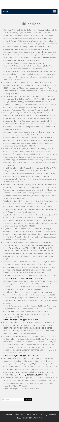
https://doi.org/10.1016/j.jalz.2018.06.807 (20, 320)
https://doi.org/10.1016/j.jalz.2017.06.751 (31, 375)
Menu (5, 11)
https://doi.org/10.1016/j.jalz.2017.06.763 (20, 355)
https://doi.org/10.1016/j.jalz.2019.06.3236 (27, 278)
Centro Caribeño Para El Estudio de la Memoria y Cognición (30, 415)
